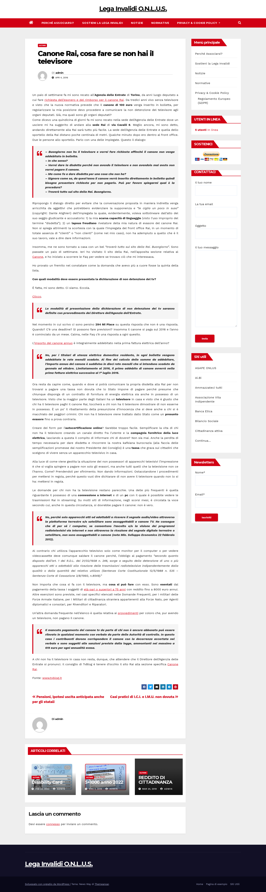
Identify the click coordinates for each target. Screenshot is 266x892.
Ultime (42, 45)
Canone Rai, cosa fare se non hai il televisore (96, 57)
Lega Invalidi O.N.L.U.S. (133, 9)
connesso (53, 824)
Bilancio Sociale (206, 421)
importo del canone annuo (54, 343)
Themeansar (102, 884)
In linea (206, 130)
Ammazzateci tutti (208, 387)
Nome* (216, 478)
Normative (160, 23)
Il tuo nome (216, 186)
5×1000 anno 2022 (104, 782)
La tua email (216, 208)
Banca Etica (203, 411)
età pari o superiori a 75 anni (105, 589)
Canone (37, 257)
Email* (216, 500)
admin (59, 72)
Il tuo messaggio (216, 288)
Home (199, 884)
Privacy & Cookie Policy (198, 23)
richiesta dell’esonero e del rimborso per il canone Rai (84, 100)
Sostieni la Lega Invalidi (102, 23)
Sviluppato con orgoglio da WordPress (47, 884)
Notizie (137, 23)
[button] (239, 23)
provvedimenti (128, 613)
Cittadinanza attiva (209, 431)
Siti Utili (235, 884)
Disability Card (47, 782)
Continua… (203, 440)
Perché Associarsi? (58, 23)
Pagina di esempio (216, 884)
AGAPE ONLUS (205, 368)
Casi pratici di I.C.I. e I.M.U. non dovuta (144, 697)
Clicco (36, 296)
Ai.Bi (198, 378)
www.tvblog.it (52, 678)
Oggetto (216, 229)
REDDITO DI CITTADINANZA (155, 780)
